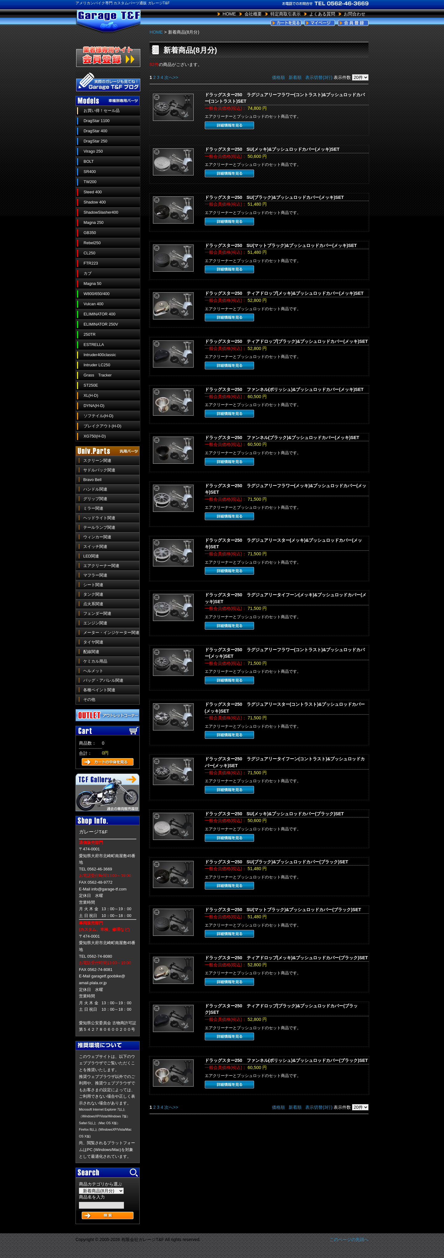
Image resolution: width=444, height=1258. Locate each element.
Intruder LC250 (97, 365)
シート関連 (93, 584)
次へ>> (171, 77)
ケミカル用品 (95, 661)
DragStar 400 (95, 131)
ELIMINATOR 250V (101, 324)
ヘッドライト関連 (99, 518)
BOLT (89, 161)
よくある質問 (322, 13)
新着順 (295, 77)
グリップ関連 (95, 498)
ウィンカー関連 (97, 537)
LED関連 (91, 556)
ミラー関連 (93, 508)
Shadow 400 (95, 202)
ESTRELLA (94, 344)
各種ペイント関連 (99, 690)
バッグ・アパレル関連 (103, 680)
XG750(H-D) (95, 436)
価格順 (278, 77)
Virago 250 (93, 151)
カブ (88, 273)
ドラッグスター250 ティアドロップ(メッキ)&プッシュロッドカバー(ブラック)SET (286, 957)
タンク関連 (93, 594)
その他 (89, 699)
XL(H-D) (91, 395)
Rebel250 (92, 242)
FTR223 (91, 263)
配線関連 (91, 651)
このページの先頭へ (349, 1239)
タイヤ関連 (93, 642)
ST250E (91, 385)
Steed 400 (93, 192)
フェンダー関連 (97, 613)
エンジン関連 (95, 623)
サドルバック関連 (99, 470)
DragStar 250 (95, 141)
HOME (229, 13)
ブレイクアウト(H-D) (102, 426)
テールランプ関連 (99, 527)
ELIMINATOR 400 (99, 314)
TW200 (90, 181)
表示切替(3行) (318, 77)
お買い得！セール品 (102, 110)
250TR (90, 334)
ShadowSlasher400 (101, 212)
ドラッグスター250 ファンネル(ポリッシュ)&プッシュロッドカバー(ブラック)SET (286, 1060)
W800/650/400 (96, 293)
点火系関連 (93, 604)
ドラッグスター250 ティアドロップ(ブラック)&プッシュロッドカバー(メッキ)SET (286, 341)
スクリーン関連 (97, 460)
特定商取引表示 (285, 13)
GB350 (90, 232)
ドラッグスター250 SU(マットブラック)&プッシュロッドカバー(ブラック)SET (283, 909)
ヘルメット (93, 670)
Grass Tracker (98, 375)
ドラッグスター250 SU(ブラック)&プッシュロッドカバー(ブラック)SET (276, 861)
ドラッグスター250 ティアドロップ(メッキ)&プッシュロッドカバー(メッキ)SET (284, 293)
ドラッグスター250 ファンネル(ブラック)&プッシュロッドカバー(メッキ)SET (282, 437)
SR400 (90, 171)
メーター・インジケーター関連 (111, 632)
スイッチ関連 (95, 546)
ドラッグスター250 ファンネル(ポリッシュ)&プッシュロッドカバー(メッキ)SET (284, 389)
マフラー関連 (95, 575)
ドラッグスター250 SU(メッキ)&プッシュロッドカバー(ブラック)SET (274, 813)
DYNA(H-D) (94, 405)
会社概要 (253, 13)
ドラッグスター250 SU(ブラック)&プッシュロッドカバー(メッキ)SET (274, 197)
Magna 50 (92, 283)
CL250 (89, 253)
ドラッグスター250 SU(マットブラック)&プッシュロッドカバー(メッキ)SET (281, 245)
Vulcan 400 (93, 304)
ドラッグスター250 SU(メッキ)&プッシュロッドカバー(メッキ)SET (272, 149)
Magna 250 (94, 222)
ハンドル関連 (95, 489)
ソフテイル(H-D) (98, 415)
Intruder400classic (100, 354)
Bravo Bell (92, 479)
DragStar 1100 (96, 120)
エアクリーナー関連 (101, 565)
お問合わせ (354, 13)
